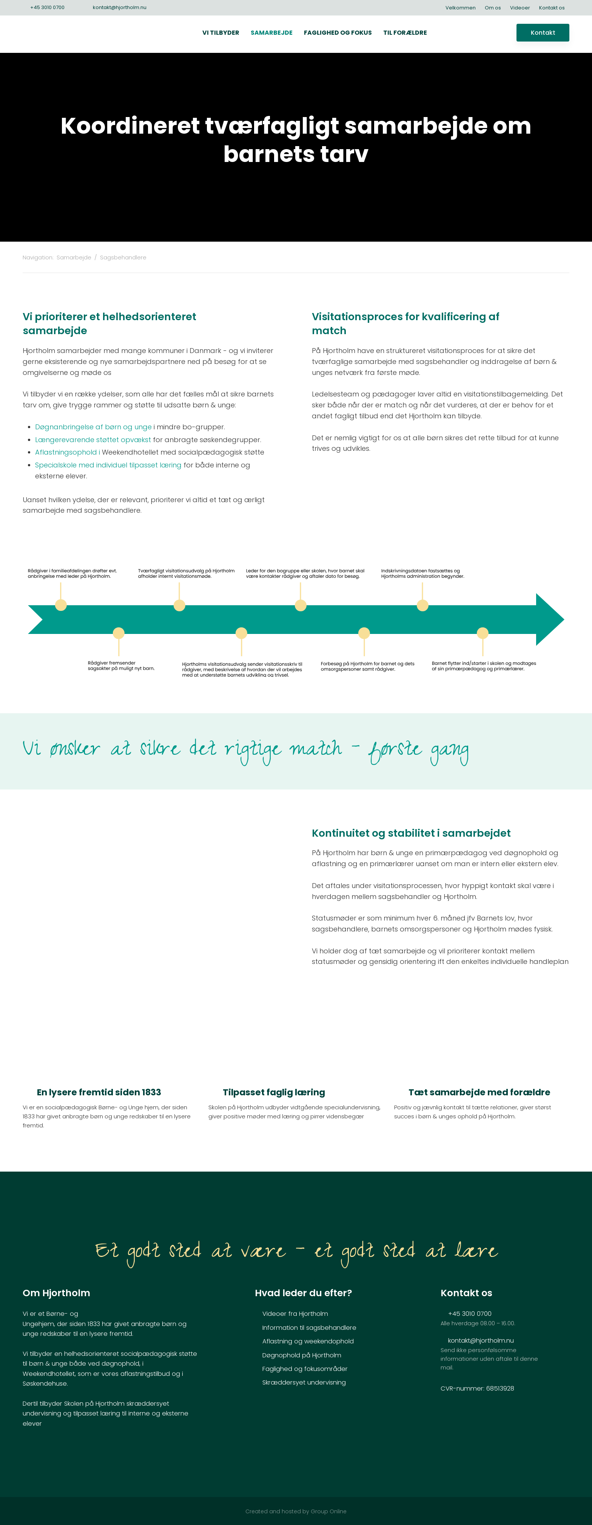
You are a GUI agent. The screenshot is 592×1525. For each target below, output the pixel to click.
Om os (493, 7)
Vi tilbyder (220, 32)
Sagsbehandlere (123, 257)
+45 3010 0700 (470, 1313)
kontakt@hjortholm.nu (481, 1340)
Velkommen (461, 7)
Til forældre (405, 32)
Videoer (520, 7)
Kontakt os (552, 7)
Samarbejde (272, 32)
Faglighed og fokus (338, 32)
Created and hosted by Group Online (296, 1511)
